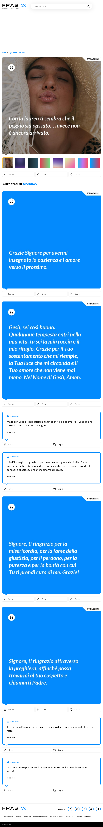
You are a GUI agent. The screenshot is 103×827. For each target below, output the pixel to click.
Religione (14, 416)
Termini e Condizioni (23, 817)
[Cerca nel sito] (88, 6)
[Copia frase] (85, 174)
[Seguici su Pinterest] (84, 809)
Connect (87, 817)
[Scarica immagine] (18, 174)
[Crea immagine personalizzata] (51, 174)
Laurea (22, 52)
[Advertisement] (51, 26)
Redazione (69, 817)
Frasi (4, 52)
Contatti (79, 817)
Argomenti (12, 52)
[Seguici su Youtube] (91, 809)
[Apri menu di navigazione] (99, 6)
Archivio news (7, 817)
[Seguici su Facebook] (70, 809)
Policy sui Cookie (56, 817)
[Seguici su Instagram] (77, 809)
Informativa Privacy (40, 817)
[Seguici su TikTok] (98, 809)
